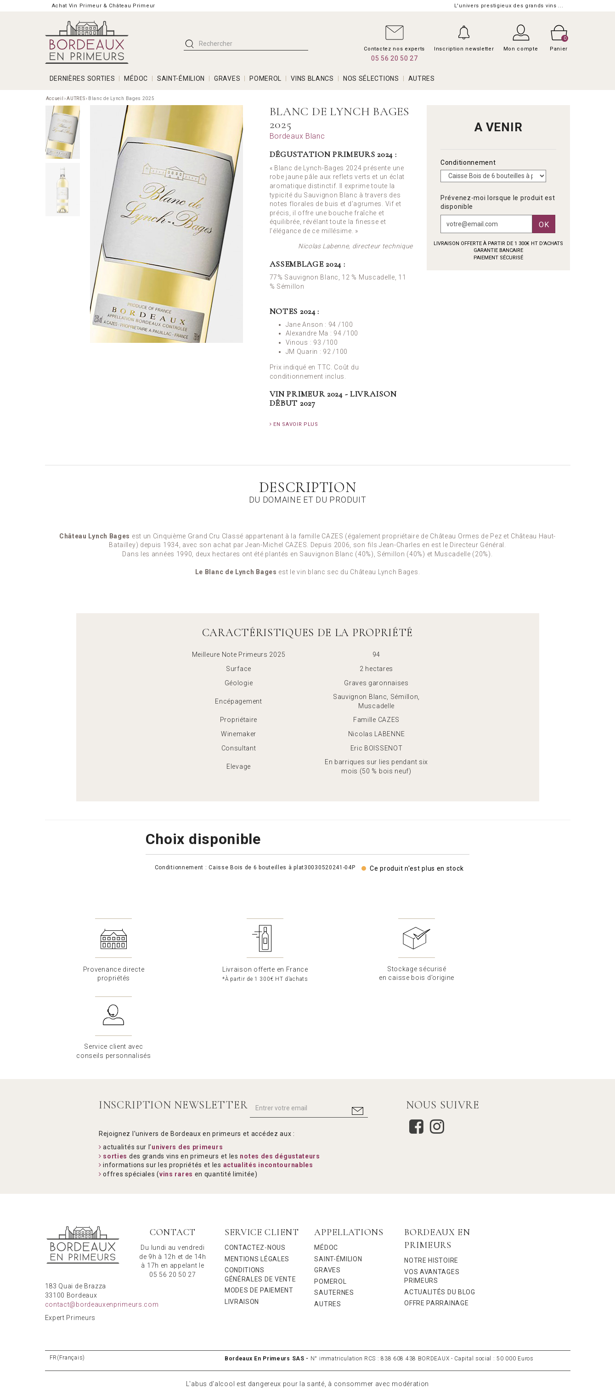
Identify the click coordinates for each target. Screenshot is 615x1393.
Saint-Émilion (338, 1181)
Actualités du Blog (439, 1214)
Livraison (242, 1223)
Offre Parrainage (436, 1225)
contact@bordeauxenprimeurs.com (102, 1226)
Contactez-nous (255, 1169)
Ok (544, 224)
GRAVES (227, 78)
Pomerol (330, 1203)
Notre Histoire (431, 1182)
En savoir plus (294, 424)
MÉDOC (136, 78)
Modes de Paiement (259, 1212)
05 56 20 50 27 (394, 58)
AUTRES (421, 78)
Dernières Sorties (82, 78)
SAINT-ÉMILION (181, 78)
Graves (327, 1192)
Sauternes (334, 1214)
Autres (327, 1226)
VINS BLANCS (312, 78)
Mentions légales (257, 1181)
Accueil (55, 98)
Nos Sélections (371, 78)
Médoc (326, 1169)
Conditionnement (468, 162)
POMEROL (265, 78)
